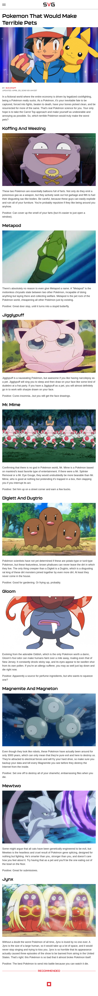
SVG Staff (11, 88)
